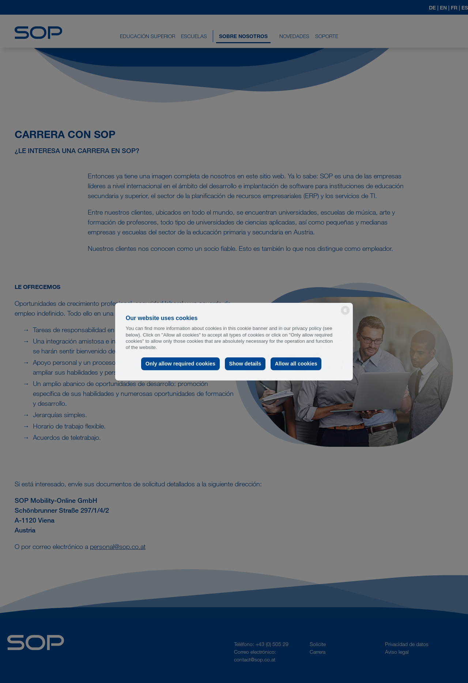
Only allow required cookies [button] (180, 364)
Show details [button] (245, 364)
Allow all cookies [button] (296, 364)
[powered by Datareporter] (345, 314)
